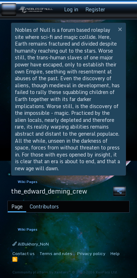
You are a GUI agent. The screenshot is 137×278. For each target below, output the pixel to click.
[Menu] (8, 9)
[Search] (129, 9)
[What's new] (115, 9)
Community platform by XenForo (65, 272)
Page (17, 206)
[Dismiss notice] (119, 30)
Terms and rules (56, 253)
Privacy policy (91, 253)
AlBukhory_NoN (30, 244)
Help (115, 253)
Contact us (23, 253)
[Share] (119, 191)
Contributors (44, 206)
